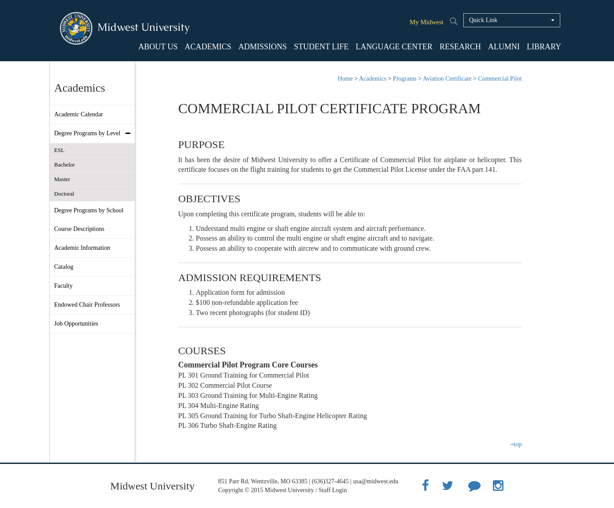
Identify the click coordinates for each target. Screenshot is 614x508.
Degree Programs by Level (94, 133)
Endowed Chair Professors (87, 304)
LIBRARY (544, 46)
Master (62, 179)
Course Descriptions (79, 229)
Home (345, 78)
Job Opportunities (76, 323)
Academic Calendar (78, 114)
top (516, 444)
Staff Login (333, 490)
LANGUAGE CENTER (393, 46)
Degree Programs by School (88, 210)
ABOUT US (158, 46)
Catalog (64, 266)
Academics (372, 78)
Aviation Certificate (447, 78)
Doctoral (64, 193)
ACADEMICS (208, 46)
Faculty (63, 285)
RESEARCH (460, 46)
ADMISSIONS (262, 46)
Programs (405, 78)
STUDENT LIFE (321, 46)
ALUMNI (504, 46)
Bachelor (64, 164)
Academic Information (82, 248)
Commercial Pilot (500, 78)
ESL (59, 150)
